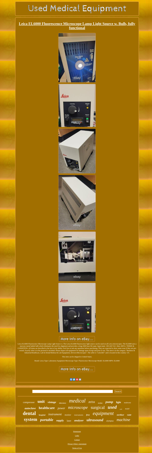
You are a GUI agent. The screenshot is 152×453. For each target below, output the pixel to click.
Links (77, 436)
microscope (78, 407)
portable (46, 420)
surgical (98, 407)
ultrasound (95, 420)
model (127, 409)
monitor (68, 415)
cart (121, 409)
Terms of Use (77, 448)
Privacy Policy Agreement (77, 444)
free (88, 415)
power (61, 408)
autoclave (30, 408)
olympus (110, 421)
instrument (55, 414)
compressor (29, 402)
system (30, 419)
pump (109, 402)
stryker (100, 403)
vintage (52, 402)
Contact (77, 440)
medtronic (127, 403)
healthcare (47, 408)
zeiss (91, 402)
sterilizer (120, 415)
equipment (103, 413)
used (112, 407)
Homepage (77, 431)
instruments (78, 415)
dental (29, 413)
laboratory (62, 403)
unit (41, 401)
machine (123, 420)
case (129, 414)
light (118, 402)
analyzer (79, 420)
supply (60, 420)
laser (69, 420)
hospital (42, 415)
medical (77, 401)
